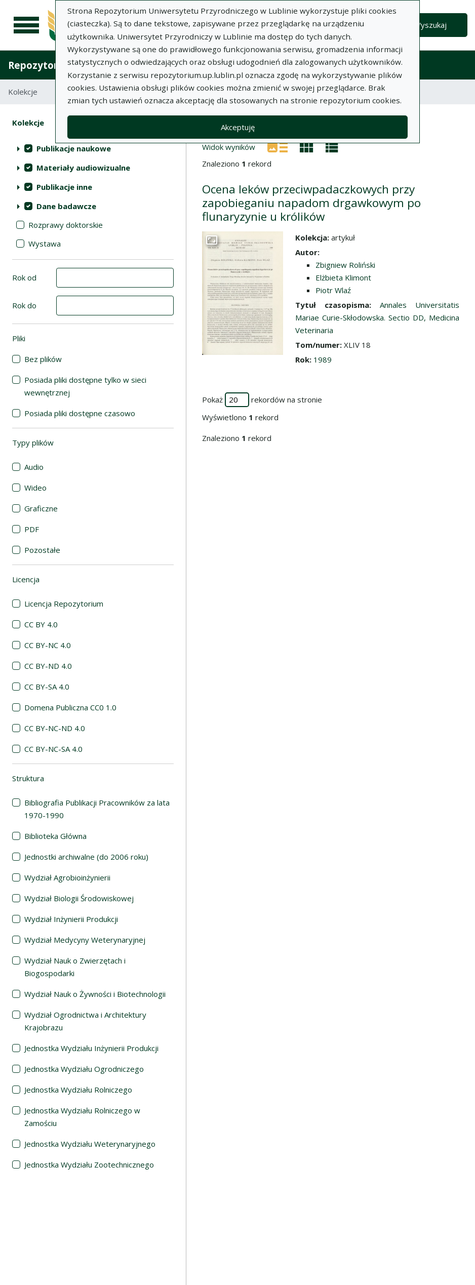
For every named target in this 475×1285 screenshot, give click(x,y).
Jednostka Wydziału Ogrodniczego (84, 1069)
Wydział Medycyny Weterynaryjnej (84, 940)
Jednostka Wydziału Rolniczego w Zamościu (82, 1116)
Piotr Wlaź (333, 290)
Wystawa (44, 243)
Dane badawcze (66, 206)
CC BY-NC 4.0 (47, 645)
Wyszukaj (430, 25)
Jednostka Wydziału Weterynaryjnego (89, 1144)
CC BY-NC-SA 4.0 (53, 749)
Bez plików (43, 359)
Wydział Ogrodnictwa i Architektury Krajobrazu (85, 1021)
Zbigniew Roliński (345, 265)
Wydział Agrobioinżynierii (67, 877)
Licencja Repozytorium (63, 603)
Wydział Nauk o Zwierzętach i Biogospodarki (75, 966)
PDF (31, 529)
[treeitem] (93, 148)
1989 (322, 359)
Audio (34, 467)
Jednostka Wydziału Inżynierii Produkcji (91, 1048)
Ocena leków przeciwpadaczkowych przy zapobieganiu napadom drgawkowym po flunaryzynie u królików (311, 202)
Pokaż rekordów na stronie (262, 399)
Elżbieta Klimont (343, 277)
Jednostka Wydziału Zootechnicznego (89, 1164)
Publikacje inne (64, 187)
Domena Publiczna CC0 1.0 (70, 707)
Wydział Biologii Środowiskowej (79, 898)
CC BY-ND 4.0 (48, 666)
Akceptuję (238, 127)
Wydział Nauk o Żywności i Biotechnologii (95, 994)
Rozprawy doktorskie (65, 225)
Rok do (24, 305)
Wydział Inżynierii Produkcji (71, 919)
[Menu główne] (26, 25)
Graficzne (41, 508)
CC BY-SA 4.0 (46, 686)
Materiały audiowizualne (83, 168)
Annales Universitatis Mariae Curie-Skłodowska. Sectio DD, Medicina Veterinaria (377, 317)
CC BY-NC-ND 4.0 (54, 728)
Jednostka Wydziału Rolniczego (78, 1090)
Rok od (24, 277)
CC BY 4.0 (41, 624)
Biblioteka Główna (55, 836)
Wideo (35, 488)
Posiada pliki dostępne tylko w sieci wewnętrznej (85, 386)
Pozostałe (42, 550)
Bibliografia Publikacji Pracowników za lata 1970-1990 (97, 808)
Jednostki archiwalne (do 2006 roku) (86, 857)
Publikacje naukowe (73, 148)
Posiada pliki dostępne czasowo (79, 413)
